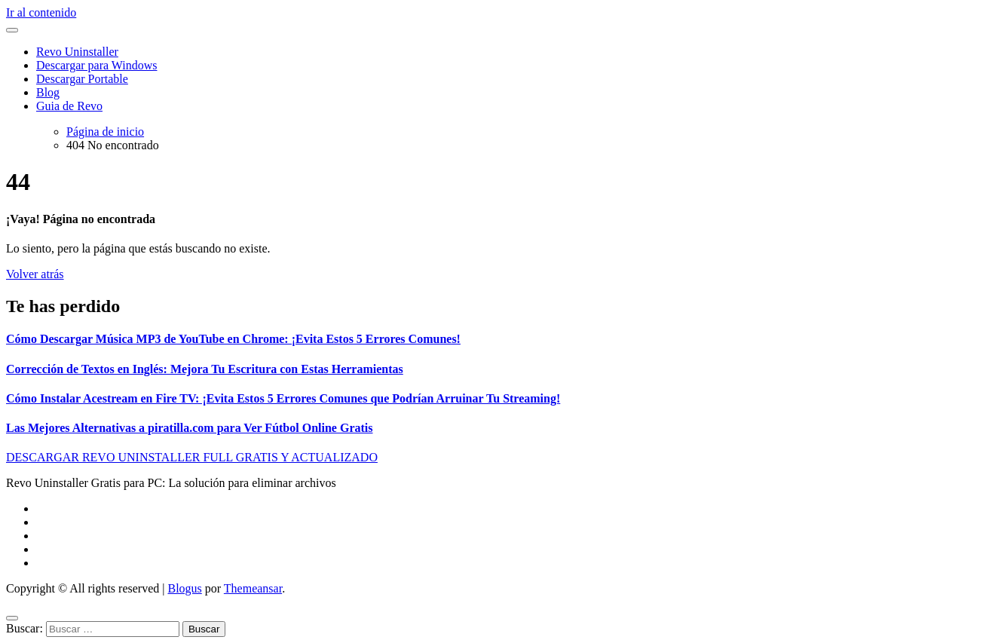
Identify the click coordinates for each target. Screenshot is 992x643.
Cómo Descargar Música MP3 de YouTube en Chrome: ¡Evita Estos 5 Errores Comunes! (233, 338)
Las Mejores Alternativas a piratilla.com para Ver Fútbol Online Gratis (189, 427)
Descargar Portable (82, 78)
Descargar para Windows (96, 65)
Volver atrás (35, 274)
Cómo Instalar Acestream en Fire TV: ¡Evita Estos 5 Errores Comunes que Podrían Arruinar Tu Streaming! (283, 398)
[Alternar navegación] (12, 30)
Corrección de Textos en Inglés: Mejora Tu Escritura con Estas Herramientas (204, 369)
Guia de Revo (69, 106)
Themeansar (253, 588)
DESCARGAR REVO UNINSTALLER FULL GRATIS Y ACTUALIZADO (192, 457)
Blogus (184, 588)
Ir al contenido (41, 12)
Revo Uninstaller (77, 51)
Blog (48, 92)
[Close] (12, 618)
